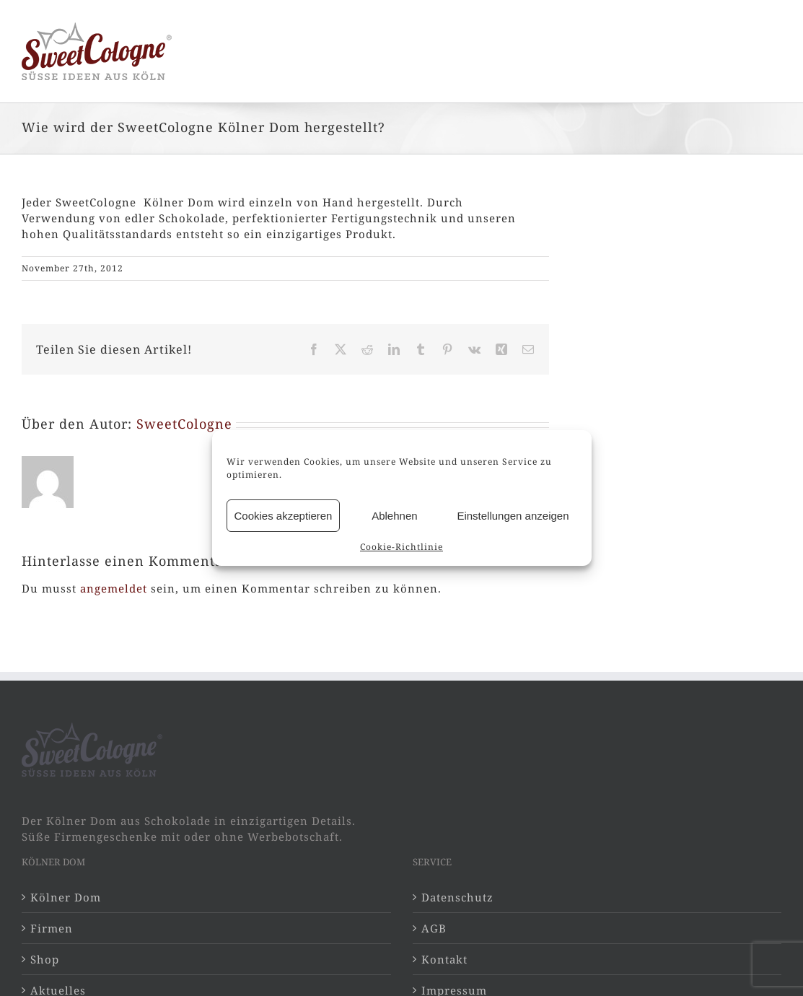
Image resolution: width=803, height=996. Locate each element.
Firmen (51, 928)
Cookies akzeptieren (283, 516)
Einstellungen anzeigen (513, 516)
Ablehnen (394, 516)
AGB (434, 928)
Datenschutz (457, 897)
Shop (44, 959)
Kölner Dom (65, 897)
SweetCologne (184, 423)
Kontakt (444, 959)
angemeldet (113, 588)
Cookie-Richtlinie (401, 547)
